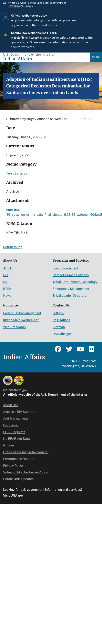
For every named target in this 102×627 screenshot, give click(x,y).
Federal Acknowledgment (22, 313)
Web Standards (14, 327)
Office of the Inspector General (25, 452)
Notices (8, 445)
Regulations (61, 320)
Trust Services (16, 173)
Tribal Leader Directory (69, 295)
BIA (5, 275)
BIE (5, 282)
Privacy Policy (13, 466)
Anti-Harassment (15, 418)
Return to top (12, 247)
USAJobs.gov (62, 334)
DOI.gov (58, 313)
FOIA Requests (14, 432)
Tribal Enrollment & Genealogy (75, 282)
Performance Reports (18, 459)
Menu (96, 56)
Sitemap (59, 327)
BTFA (7, 289)
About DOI (10, 405)
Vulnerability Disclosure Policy (25, 472)
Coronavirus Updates (18, 479)
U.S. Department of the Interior (64, 394)
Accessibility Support (19, 412)
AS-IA (7, 268)
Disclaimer (11, 425)
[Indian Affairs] (46, 59)
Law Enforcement (65, 268)
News (7, 295)
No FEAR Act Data (16, 439)
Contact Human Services (71, 275)
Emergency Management (71, 289)
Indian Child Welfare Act (21, 320)
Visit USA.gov (13, 495)
